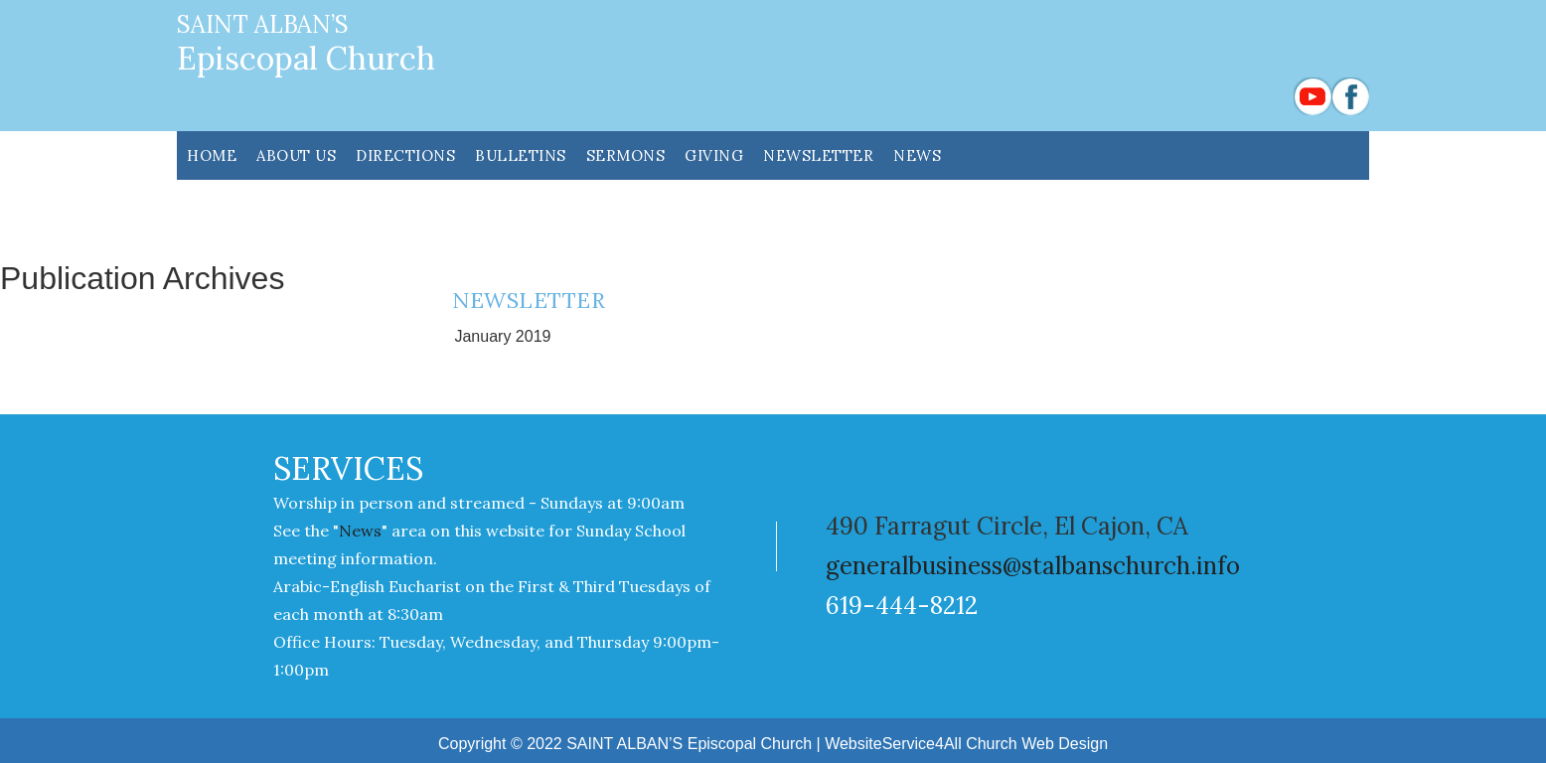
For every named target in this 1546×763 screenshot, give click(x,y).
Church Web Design (1037, 743)
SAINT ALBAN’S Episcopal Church (689, 743)
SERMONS (626, 155)
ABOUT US (296, 155)
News (917, 155)
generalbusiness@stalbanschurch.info (1033, 565)
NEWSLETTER (818, 155)
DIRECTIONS (405, 155)
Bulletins (520, 155)
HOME (211, 155)
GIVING (714, 155)
